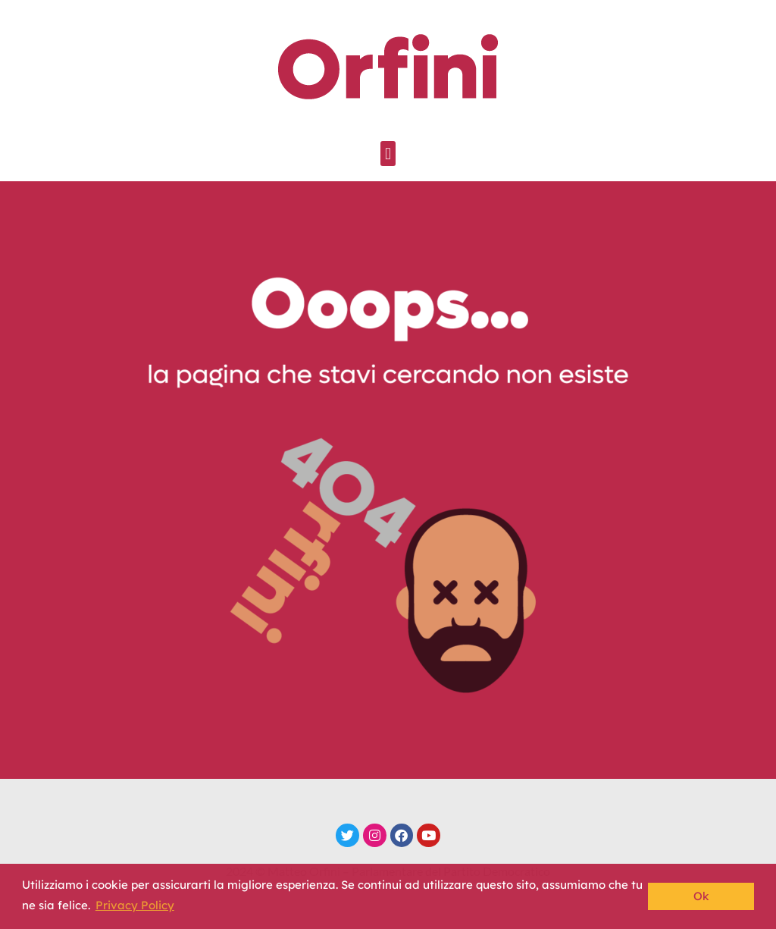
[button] (387, 153)
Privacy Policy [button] (134, 905)
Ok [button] (701, 896)
